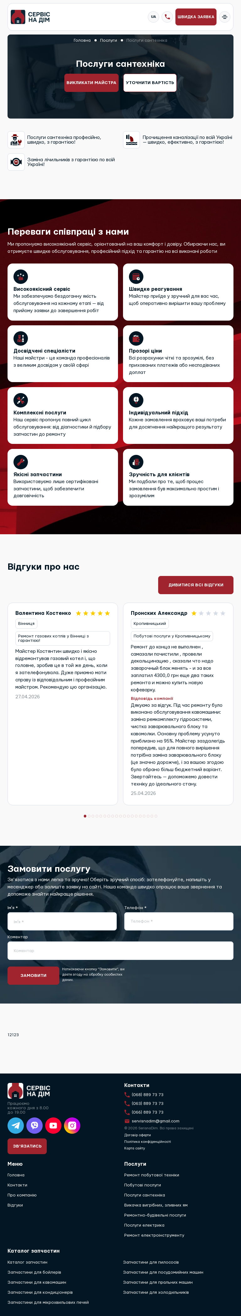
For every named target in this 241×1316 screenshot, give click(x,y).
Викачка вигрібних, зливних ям (156, 1205)
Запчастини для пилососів (151, 1262)
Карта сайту (134, 1148)
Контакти (17, 1185)
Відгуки (15, 1205)
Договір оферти (137, 1135)
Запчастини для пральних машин (158, 1282)
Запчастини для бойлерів (34, 1272)
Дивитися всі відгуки (196, 585)
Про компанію (22, 1195)
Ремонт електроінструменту (154, 1235)
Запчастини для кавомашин (37, 1282)
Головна (16, 1175)
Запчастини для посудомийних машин (163, 1272)
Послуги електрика (144, 1225)
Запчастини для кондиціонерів (40, 1292)
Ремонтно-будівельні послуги (155, 1215)
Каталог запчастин (27, 1262)
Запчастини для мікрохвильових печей (48, 1302)
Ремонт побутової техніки (151, 1175)
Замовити (34, 977)
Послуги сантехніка (144, 1195)
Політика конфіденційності (147, 1141)
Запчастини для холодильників (156, 1292)
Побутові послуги (142, 1185)
